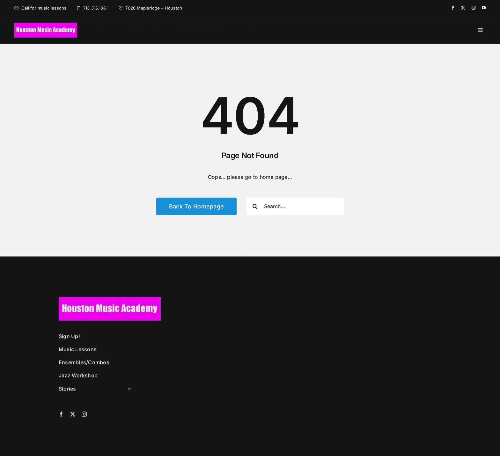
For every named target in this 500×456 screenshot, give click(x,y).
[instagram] (473, 8)
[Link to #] (480, 30)
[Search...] (295, 206)
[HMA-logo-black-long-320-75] (45, 25)
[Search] (255, 206)
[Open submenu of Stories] (128, 392)
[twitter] (463, 8)
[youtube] (484, 8)
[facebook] (453, 8)
